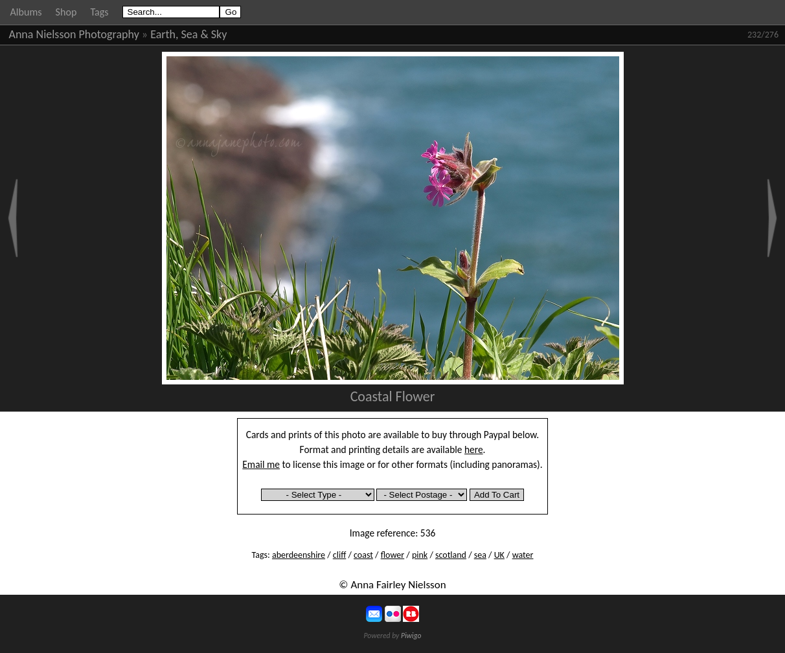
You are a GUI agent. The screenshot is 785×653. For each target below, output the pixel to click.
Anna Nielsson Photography (74, 34)
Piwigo (411, 635)
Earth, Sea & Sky (188, 34)
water (523, 554)
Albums (26, 12)
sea (480, 554)
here (473, 449)
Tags (99, 12)
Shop (66, 12)
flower (392, 554)
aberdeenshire (298, 554)
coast (363, 554)
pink (419, 554)
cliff (340, 554)
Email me (261, 464)
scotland (450, 554)
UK (499, 554)
